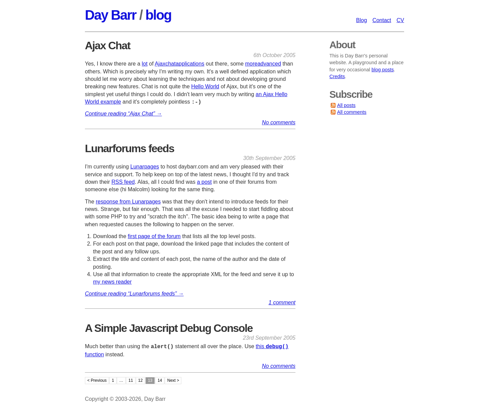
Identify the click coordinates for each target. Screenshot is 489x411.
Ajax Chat (107, 45)
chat (170, 64)
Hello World (205, 86)
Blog (361, 20)
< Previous (97, 380)
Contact (382, 20)
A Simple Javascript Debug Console (169, 328)
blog (158, 14)
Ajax (160, 64)
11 (130, 380)
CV (400, 20)
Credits (337, 76)
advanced (269, 64)
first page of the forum (154, 236)
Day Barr (110, 14)
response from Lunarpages (128, 201)
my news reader (112, 282)
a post (204, 182)
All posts (346, 105)
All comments (351, 112)
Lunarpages (144, 166)
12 (140, 380)
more (251, 64)
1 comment (282, 302)
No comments (278, 122)
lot (145, 64)
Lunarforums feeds (129, 148)
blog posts (383, 69)
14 (160, 380)
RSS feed (122, 182)
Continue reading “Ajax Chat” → (123, 114)
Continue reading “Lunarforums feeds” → (134, 294)
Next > (173, 380)
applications (190, 64)
